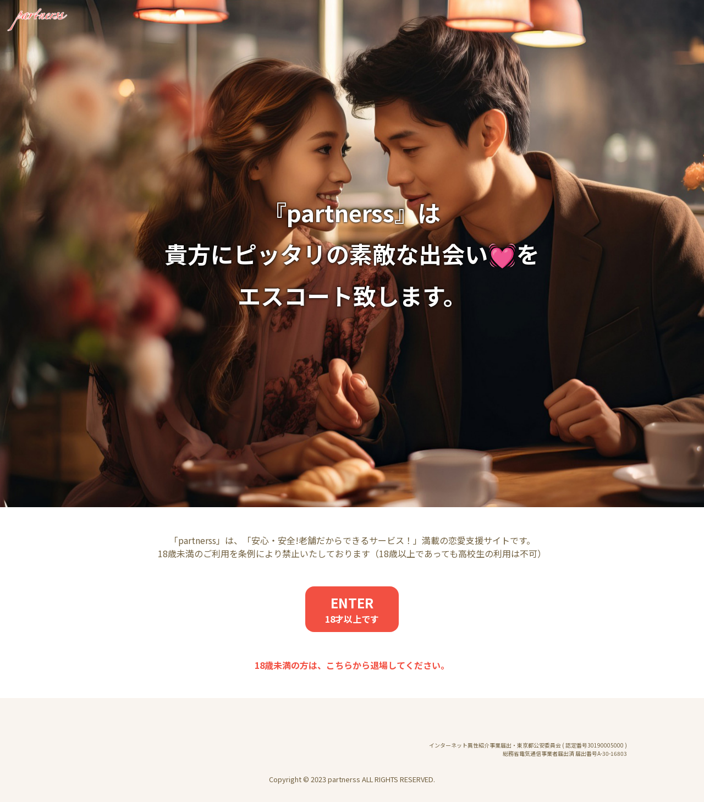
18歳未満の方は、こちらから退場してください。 (352, 665)
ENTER (352, 609)
